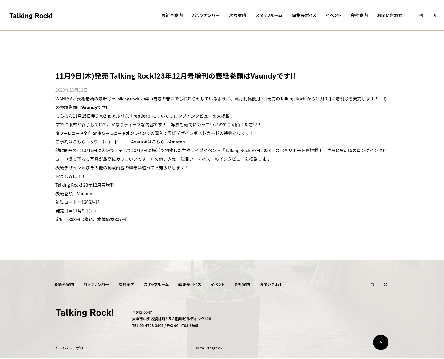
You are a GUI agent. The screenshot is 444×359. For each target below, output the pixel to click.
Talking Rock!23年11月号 (140, 98)
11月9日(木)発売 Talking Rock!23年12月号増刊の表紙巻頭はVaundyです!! (184, 75)
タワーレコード (105, 142)
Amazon (179, 142)
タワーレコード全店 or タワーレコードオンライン (104, 133)
